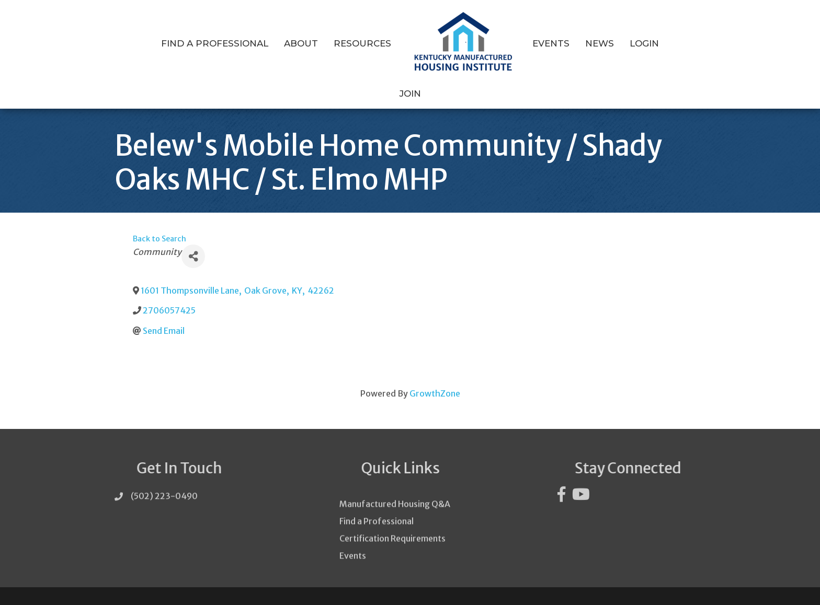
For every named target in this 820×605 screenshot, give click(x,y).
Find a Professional (196, 43)
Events (532, 43)
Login (626, 43)
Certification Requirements (392, 537)
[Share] (193, 236)
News (581, 43)
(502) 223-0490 (164, 479)
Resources (344, 43)
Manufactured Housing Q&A (394, 502)
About (283, 43)
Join (667, 43)
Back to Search (159, 219)
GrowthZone (434, 373)
